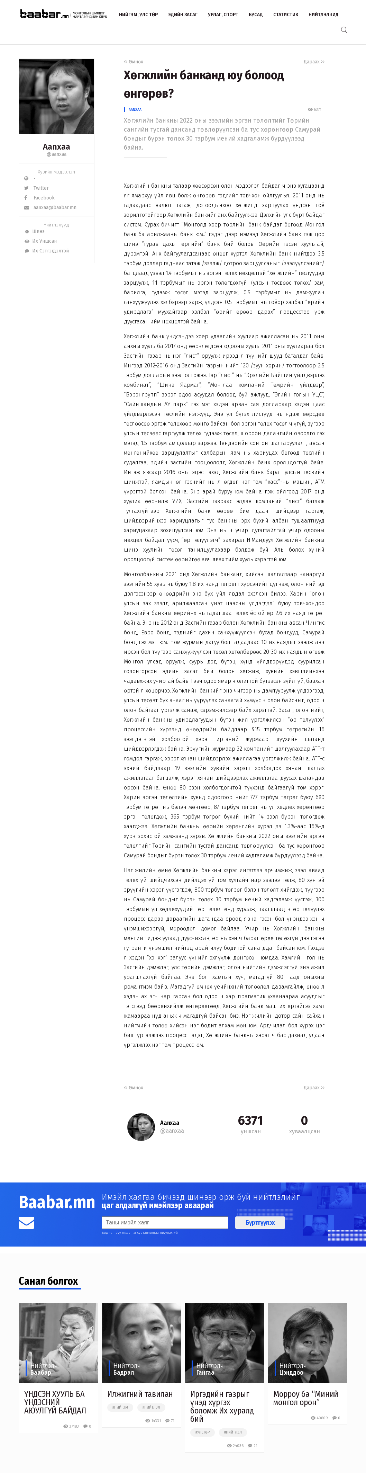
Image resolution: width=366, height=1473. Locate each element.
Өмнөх (133, 62)
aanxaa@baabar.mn (50, 208)
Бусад (256, 14)
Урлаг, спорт (223, 14)
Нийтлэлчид (324, 14)
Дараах (314, 62)
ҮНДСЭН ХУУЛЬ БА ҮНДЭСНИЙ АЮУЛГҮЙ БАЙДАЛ (55, 1402)
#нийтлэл (151, 1407)
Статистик (285, 14)
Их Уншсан (40, 241)
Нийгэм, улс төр (138, 14)
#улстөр (202, 1432)
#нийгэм (120, 1407)
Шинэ (34, 231)
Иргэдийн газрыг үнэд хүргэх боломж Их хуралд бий (222, 1406)
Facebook (39, 198)
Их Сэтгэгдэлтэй (46, 251)
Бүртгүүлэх (260, 1222)
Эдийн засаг (183, 14)
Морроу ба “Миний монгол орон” (305, 1398)
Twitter (36, 188)
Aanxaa (135, 109)
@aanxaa (56, 154)
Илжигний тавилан (140, 1394)
